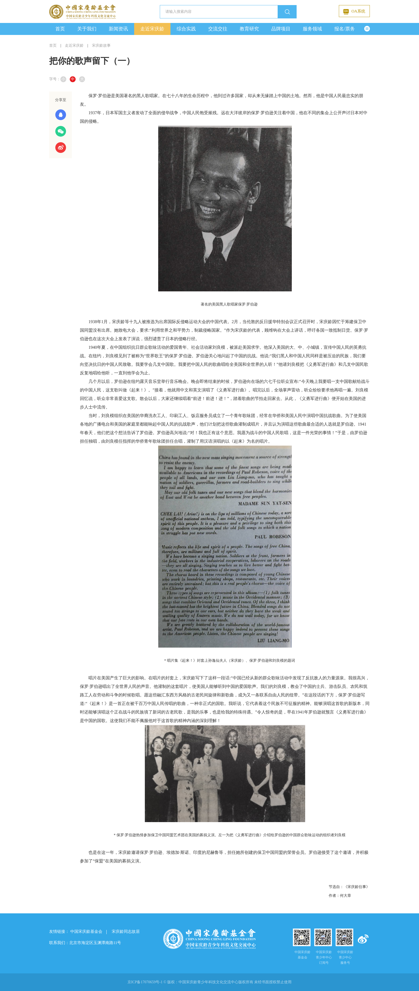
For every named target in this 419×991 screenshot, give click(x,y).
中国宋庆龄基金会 (86, 931)
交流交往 (217, 28)
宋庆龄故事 (101, 45)
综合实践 (186, 28)
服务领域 (312, 28)
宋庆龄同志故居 (126, 931)
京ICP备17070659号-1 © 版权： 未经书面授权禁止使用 (209, 982)
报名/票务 (344, 28)
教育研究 (249, 28)
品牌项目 (280, 28)
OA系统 (354, 11)
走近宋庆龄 (152, 28)
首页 (60, 28)
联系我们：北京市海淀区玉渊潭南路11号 (85, 943)
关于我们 (86, 28)
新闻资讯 (118, 28)
